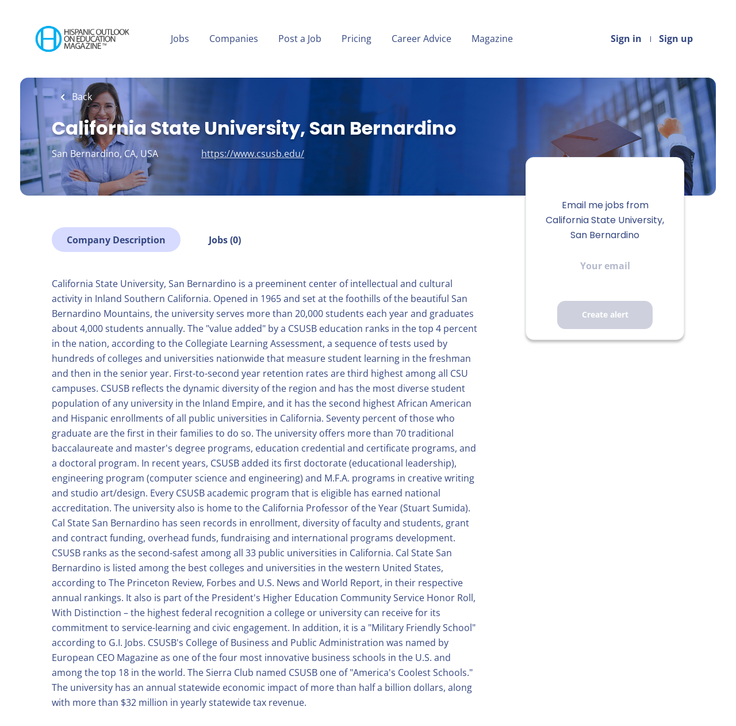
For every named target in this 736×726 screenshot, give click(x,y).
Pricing (356, 38)
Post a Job (299, 38)
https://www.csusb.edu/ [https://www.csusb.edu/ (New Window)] (252, 153)
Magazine (492, 38)
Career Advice (421, 38)
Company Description (116, 240)
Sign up (676, 38)
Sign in (626, 38)
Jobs (180, 38)
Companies (233, 38)
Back (81, 96)
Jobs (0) (225, 240)
